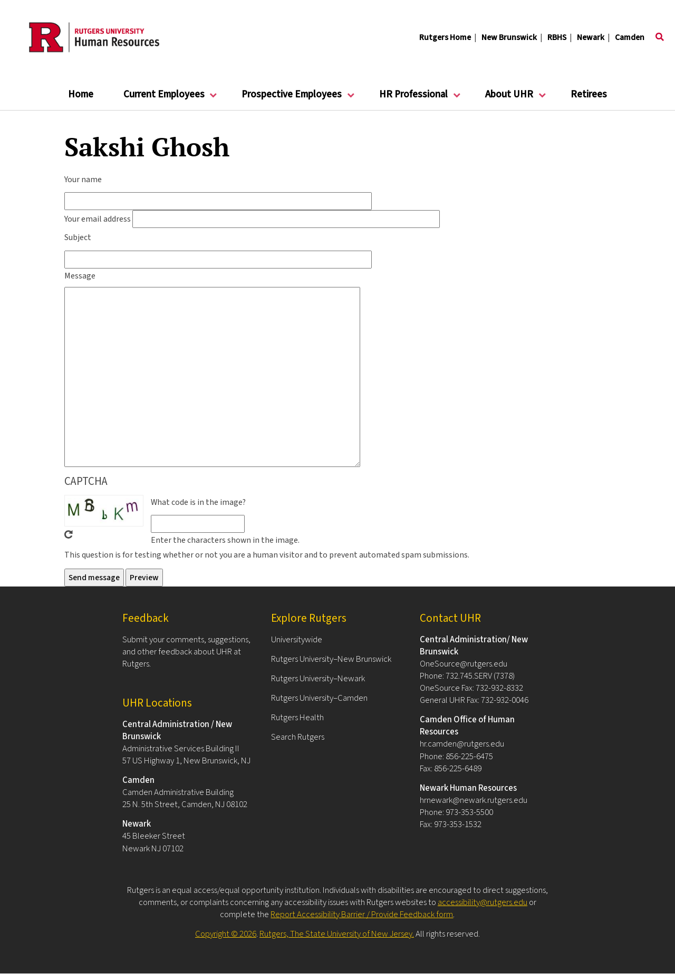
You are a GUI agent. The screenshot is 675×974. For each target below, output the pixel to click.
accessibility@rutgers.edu (482, 902)
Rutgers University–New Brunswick (331, 659)
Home (80, 94)
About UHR (509, 98)
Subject (77, 237)
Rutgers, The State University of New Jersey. (336, 934)
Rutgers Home (445, 37)
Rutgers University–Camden (319, 698)
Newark (590, 37)
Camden (629, 37)
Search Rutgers (297, 737)
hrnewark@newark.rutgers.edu (473, 800)
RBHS (556, 37)
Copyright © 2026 (225, 934)
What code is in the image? (198, 502)
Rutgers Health (297, 717)
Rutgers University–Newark (318, 678)
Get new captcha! (68, 534)
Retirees (589, 94)
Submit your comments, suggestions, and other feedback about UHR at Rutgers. (186, 651)
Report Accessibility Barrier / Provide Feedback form (362, 914)
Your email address (97, 219)
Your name (83, 179)
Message (79, 276)
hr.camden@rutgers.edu (462, 744)
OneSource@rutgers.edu (463, 664)
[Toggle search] (659, 37)
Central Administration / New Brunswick (177, 730)
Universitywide (296, 639)
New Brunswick (509, 37)
